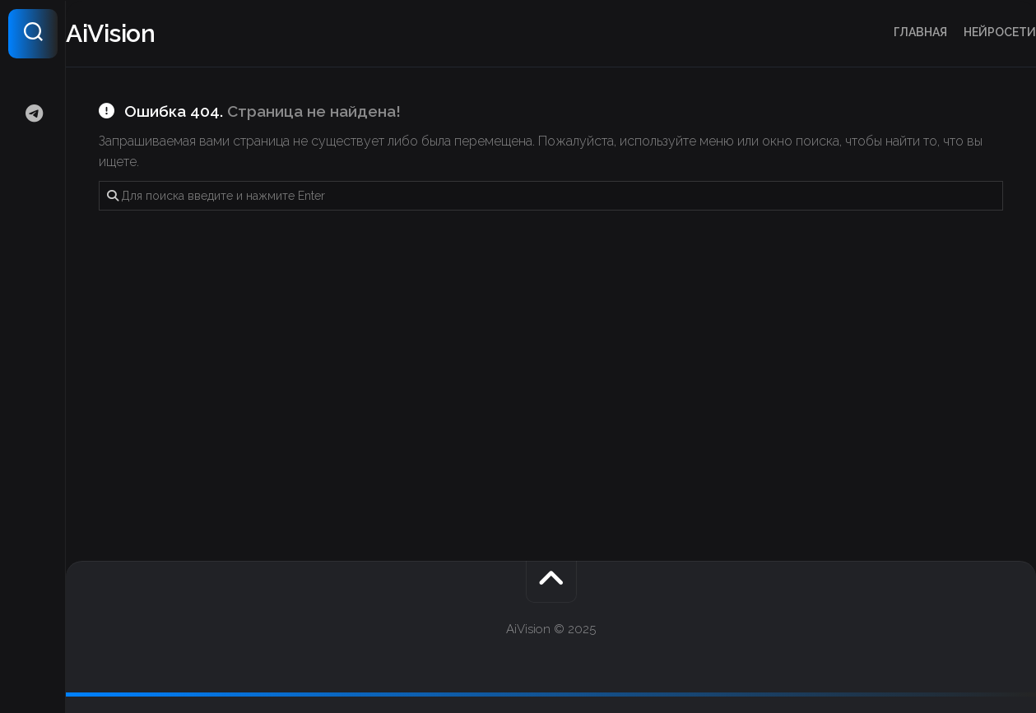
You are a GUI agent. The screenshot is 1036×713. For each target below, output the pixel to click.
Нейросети (967, 32)
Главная (887, 32)
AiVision (143, 33)
